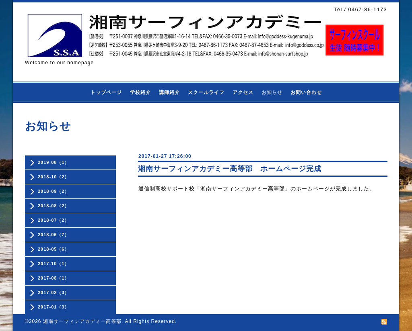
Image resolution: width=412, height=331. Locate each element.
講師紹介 (169, 92)
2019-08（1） (54, 162)
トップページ (106, 92)
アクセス (243, 92)
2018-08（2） (54, 205)
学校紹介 (140, 92)
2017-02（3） (54, 292)
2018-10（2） (54, 176)
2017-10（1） (54, 263)
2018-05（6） (54, 249)
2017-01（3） (54, 306)
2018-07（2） (54, 220)
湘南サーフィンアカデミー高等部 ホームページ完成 (229, 169)
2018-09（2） (54, 191)
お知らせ (272, 92)
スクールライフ (206, 92)
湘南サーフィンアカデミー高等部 (82, 321)
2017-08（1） (54, 278)
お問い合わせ (306, 92)
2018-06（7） (54, 234)
